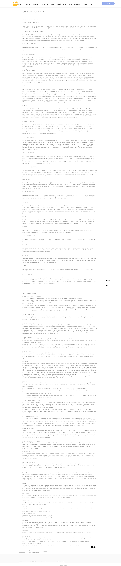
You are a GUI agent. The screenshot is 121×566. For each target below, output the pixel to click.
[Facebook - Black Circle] (92, 547)
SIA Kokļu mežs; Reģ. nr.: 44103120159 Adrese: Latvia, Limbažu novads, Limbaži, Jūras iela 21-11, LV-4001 (42, 562)
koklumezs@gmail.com (83, 26)
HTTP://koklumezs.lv (37, 31)
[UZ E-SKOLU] (108, 3)
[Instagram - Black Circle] (94, 547)
